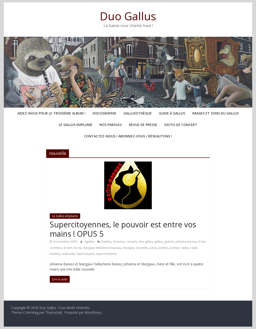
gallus (158, 242)
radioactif (67, 254)
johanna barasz (186, 242)
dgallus (89, 242)
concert (131, 242)
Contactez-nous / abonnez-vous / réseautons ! (128, 136)
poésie (174, 248)
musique (128, 248)
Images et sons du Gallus (215, 113)
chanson (118, 242)
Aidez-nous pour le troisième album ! (51, 113)
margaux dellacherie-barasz (102, 248)
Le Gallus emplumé (75, 124)
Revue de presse (143, 124)
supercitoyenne (106, 254)
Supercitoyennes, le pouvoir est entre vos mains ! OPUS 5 (123, 229)
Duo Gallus (128, 16)
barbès (106, 242)
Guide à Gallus (172, 113)
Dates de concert (180, 124)
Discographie (104, 113)
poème (163, 248)
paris (152, 248)
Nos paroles (110, 124)
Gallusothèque (137, 113)
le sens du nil (72, 248)
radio (184, 248)
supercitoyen (85, 254)
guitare (169, 242)
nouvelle (142, 248)
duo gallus (145, 242)
